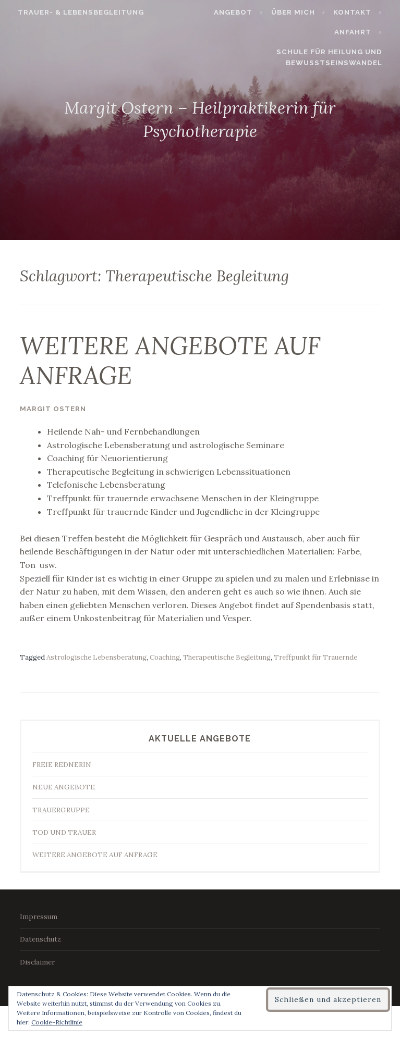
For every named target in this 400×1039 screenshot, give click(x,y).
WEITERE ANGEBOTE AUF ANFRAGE (170, 360)
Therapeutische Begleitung (227, 657)
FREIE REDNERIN (61, 764)
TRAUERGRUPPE (61, 810)
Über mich (297, 12)
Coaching (165, 657)
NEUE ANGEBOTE (63, 787)
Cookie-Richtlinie (56, 1022)
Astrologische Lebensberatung (96, 657)
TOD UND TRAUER (64, 832)
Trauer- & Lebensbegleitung (77, 12)
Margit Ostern (53, 409)
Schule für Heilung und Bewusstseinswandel (333, 57)
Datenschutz (40, 939)
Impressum (38, 916)
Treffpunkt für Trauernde (315, 657)
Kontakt (356, 12)
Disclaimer (37, 962)
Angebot (238, 12)
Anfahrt (356, 32)
